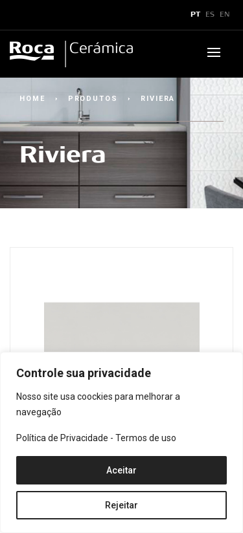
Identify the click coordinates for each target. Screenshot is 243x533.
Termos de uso (145, 438)
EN (225, 15)
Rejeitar (121, 505)
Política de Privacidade (62, 438)
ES (209, 15)
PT (195, 15)
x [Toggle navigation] (21, 14)
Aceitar (121, 470)
